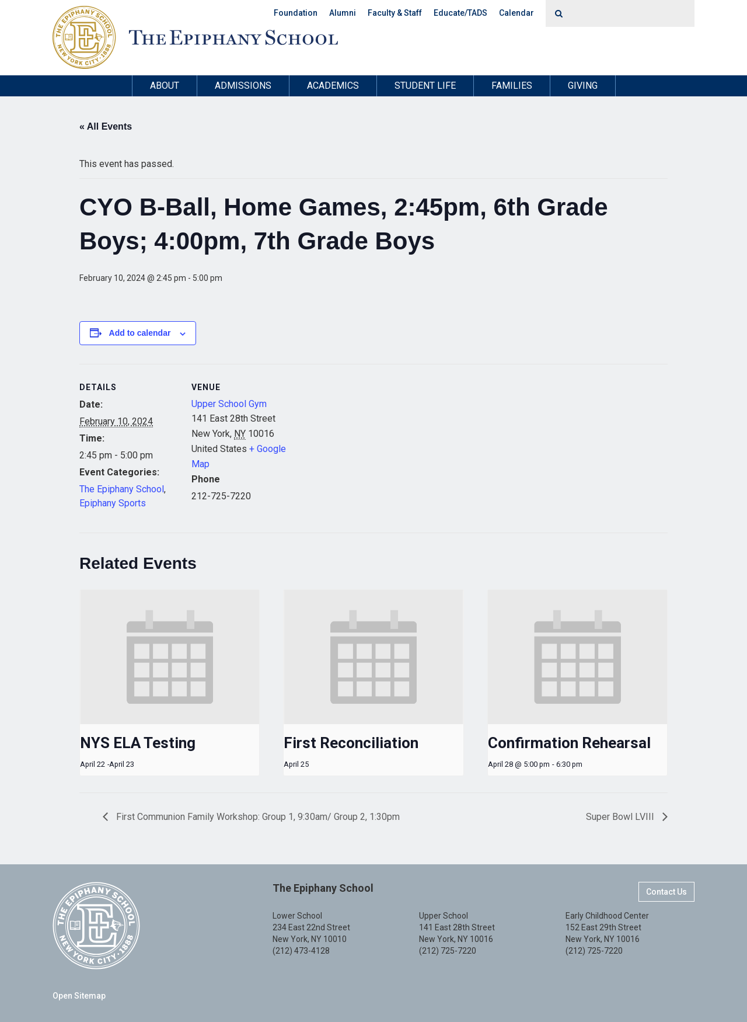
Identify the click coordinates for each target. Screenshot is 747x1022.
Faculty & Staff (395, 13)
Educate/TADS (460, 13)
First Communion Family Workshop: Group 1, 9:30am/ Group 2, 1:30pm (257, 816)
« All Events (105, 126)
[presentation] (169, 657)
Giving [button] (583, 85)
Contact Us (666, 891)
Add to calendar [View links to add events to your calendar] (140, 333)
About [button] (164, 85)
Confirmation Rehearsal (569, 743)
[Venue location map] (365, 444)
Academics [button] (333, 85)
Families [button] (511, 85)
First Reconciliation (351, 743)
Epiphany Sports (112, 503)
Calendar (516, 13)
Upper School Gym (229, 403)
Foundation (295, 13)
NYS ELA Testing (138, 743)
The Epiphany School (121, 489)
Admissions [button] (243, 85)
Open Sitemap (79, 995)
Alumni (342, 13)
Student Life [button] (425, 85)
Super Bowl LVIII (621, 816)
